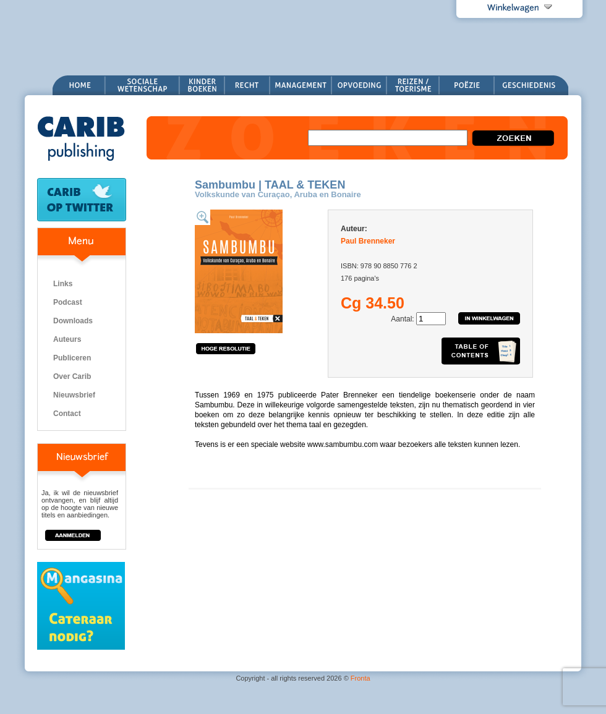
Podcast (67, 302)
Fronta (360, 678)
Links (62, 283)
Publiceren (72, 358)
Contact (67, 413)
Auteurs (67, 339)
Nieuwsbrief (74, 395)
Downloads (73, 321)
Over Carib (72, 376)
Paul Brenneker (368, 241)
